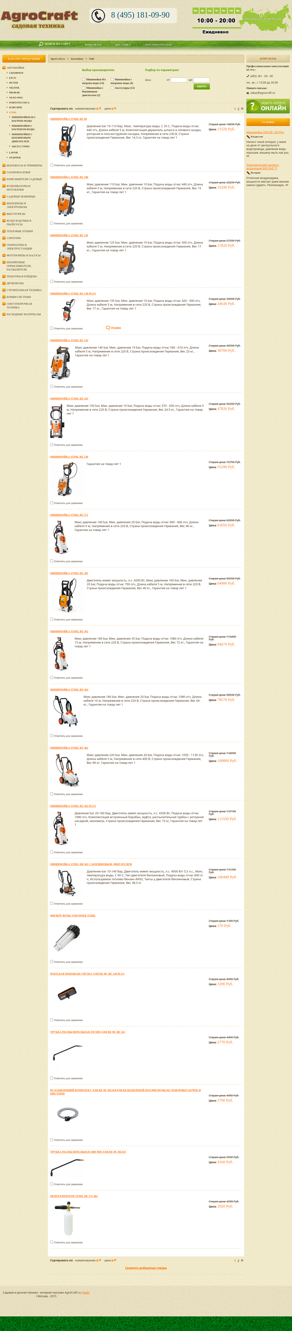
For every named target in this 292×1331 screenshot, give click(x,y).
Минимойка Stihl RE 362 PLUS (73, 806)
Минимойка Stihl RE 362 (69, 631)
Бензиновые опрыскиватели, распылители (19, 266)
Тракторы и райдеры (22, 276)
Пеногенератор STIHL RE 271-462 (74, 1196)
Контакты (93, 44)
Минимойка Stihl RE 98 (68, 119)
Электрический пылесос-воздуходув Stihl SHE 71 (262, 167)
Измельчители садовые (24, 179)
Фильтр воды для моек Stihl (73, 915)
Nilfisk (14, 87)
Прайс (85, 1292)
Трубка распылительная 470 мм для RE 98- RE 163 (87, 1032)
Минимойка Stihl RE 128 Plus (73, 293)
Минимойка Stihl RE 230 (69, 456)
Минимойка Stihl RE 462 (69, 747)
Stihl (13, 112)
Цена (148, 79)
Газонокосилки (18, 172)
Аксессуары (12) (125, 87)
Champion (16, 72)
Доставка (123, 44)
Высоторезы (16, 213)
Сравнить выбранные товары (146, 1268)
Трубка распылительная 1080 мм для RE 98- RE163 (88, 1151)
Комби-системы (19, 297)
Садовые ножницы (21, 196)
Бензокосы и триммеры (24, 165)
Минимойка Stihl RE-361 (69, 689)
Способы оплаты (157, 44)
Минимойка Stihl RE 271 (69, 515)
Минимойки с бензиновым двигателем (22, 138)
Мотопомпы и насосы (24, 255)
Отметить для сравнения (68, 165)
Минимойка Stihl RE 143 (69, 340)
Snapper (15, 157)
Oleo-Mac (16, 97)
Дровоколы (15, 283)
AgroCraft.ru (57, 58)
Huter (13, 82)
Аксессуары (20, 146)
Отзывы (116, 327)
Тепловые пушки (20, 231)
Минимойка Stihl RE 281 (69, 573)
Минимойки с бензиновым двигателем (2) (92, 91)
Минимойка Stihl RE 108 (69, 177)
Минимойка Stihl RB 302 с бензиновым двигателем (91, 864)
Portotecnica (19, 102)
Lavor (13, 152)
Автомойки (76, 58)
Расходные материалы (24, 314)
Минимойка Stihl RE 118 (69, 235)
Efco (12, 77)
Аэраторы (14, 238)
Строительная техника (24, 290)
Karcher (15, 107)
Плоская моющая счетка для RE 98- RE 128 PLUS (87, 973)
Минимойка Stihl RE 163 (69, 398)
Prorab (14, 92)
